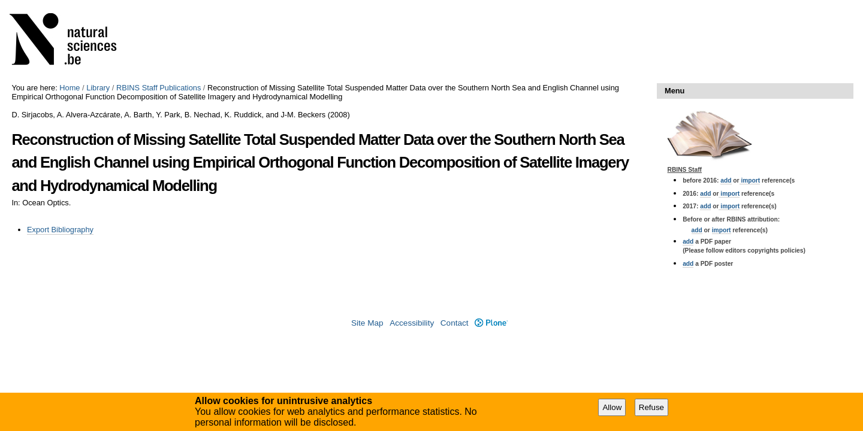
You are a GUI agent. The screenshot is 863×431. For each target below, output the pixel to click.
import (750, 180)
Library (98, 87)
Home (69, 87)
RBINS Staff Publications (158, 87)
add (725, 180)
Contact (454, 322)
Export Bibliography (60, 229)
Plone (491, 322)
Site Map (367, 322)
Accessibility (412, 322)
